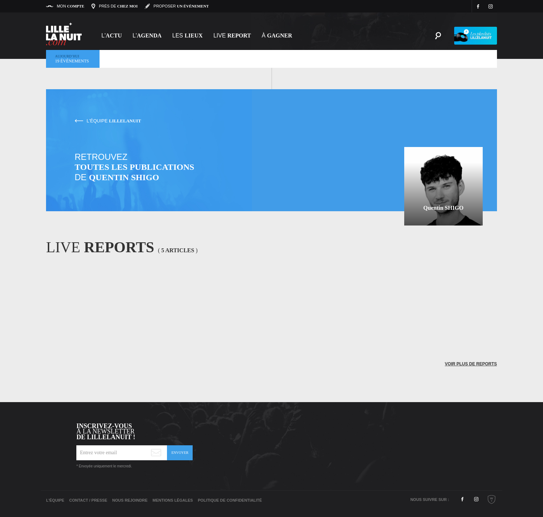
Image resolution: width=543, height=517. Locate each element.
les (187, 35)
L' (111, 35)
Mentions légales (173, 500)
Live (232, 35)
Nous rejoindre (130, 500)
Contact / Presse (88, 500)
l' (146, 35)
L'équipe (55, 500)
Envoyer (179, 453)
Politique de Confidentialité (230, 500)
